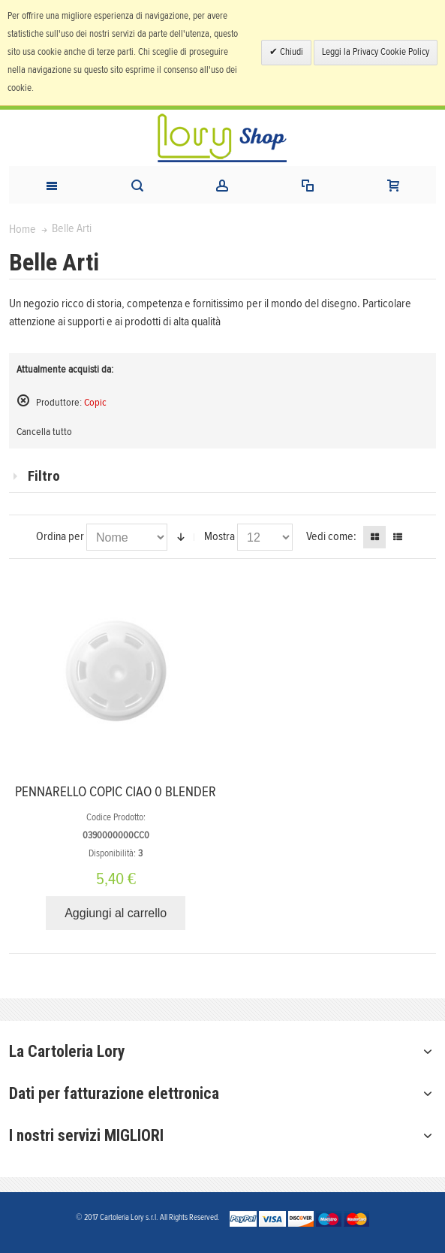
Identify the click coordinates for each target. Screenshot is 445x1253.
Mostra (219, 536)
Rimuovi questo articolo (23, 400)
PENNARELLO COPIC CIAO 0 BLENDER (115, 792)
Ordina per (60, 536)
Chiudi (290, 52)
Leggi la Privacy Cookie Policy (375, 52)
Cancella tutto (44, 432)
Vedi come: (331, 536)
